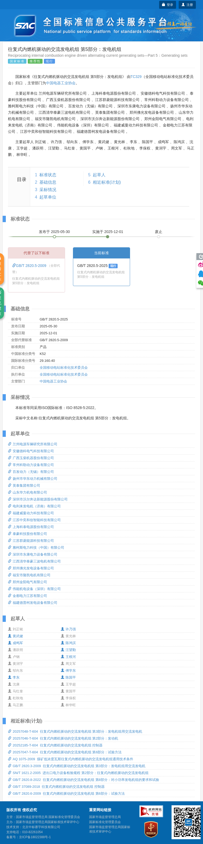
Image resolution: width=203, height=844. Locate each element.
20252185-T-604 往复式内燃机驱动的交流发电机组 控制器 (55, 745)
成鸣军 (15, 643)
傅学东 (68, 670)
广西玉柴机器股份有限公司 (31, 458)
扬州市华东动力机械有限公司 (32, 479)
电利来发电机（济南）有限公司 (34, 506)
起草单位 (47, 197)
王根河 (68, 657)
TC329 (136, 76)
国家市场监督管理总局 (105, 817)
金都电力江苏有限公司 (27, 596)
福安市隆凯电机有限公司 (29, 575)
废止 (158, 232)
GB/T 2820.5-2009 (29, 265)
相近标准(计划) (107, 182)
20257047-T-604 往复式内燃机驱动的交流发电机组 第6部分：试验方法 (65, 752)
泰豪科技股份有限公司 (27, 534)
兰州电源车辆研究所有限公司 (32, 444)
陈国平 (68, 677)
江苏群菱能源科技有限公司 (31, 541)
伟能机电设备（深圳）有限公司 (34, 589)
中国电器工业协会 (61, 83)
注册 (187, 5)
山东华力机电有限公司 (27, 492)
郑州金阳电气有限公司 (27, 582)
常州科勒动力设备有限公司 (31, 465)
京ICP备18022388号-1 (35, 837)
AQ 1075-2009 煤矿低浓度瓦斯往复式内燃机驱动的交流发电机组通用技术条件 (70, 759)
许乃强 (68, 629)
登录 (167, 5)
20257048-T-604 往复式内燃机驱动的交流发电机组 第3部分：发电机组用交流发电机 (75, 731)
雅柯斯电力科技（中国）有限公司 (36, 548)
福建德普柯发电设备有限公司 (32, 603)
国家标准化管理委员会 (105, 822)
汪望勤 (68, 650)
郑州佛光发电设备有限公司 (31, 568)
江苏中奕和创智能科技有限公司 (34, 520)
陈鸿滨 (68, 643)
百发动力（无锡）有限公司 (31, 472)
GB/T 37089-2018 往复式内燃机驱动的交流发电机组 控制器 (56, 787)
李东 (14, 677)
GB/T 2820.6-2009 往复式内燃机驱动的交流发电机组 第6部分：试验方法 (66, 793)
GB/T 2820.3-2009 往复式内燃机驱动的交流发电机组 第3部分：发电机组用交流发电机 (76, 766)
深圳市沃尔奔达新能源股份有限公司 (38, 499)
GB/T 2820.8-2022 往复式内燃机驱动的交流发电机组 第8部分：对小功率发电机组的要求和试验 (83, 780)
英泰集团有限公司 (24, 485)
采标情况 (47, 189)
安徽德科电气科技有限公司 (31, 451)
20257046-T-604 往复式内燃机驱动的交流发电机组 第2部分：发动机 (63, 738)
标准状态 (47, 175)
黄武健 (15, 636)
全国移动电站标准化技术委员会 (64, 368)
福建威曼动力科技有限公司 (31, 513)
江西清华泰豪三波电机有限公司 (34, 561)
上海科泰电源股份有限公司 (31, 527)
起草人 (99, 175)
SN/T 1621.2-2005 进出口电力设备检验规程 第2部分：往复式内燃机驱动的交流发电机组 (78, 773)
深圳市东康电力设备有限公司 (32, 554)
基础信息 (47, 182)
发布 (54, 232)
